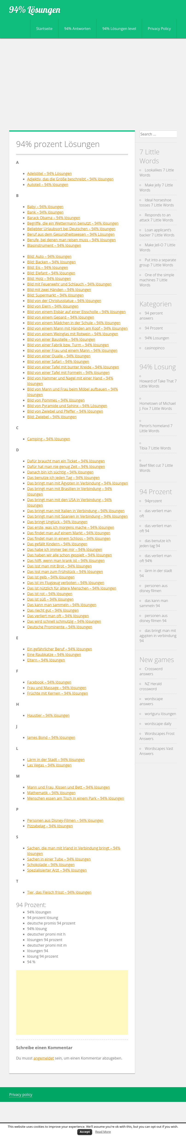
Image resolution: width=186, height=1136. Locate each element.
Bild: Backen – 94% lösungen (51, 261)
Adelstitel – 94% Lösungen (49, 173)
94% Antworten (77, 28)
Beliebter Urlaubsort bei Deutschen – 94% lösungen (71, 228)
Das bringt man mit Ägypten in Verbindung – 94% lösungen (77, 483)
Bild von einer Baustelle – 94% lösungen (61, 339)
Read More (103, 1132)
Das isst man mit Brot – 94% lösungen (59, 566)
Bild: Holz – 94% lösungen (49, 278)
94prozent (153, 500)
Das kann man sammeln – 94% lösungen (61, 604)
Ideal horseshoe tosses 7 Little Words (157, 202)
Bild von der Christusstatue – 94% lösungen (64, 300)
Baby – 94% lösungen (45, 206)
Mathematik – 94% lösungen (51, 792)
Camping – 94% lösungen (48, 438)
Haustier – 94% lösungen (48, 715)
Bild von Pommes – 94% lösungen (56, 400)
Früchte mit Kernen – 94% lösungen (57, 693)
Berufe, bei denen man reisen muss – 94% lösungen (71, 239)
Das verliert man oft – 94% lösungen (58, 615)
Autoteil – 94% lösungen (47, 184)
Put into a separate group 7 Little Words (158, 262)
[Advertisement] (93, 84)
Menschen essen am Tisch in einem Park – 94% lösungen (75, 798)
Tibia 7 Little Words (155, 448)
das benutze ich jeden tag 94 (155, 543)
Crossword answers (151, 671)
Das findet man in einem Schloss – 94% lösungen (68, 538)
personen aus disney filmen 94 (154, 618)
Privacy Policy (159, 28)
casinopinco (155, 347)
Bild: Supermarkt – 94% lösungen (55, 295)
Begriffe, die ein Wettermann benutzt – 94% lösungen (72, 223)
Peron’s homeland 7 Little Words (156, 428)
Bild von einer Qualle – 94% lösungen (58, 355)
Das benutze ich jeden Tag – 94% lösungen (63, 477)
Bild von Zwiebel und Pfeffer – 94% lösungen (65, 411)
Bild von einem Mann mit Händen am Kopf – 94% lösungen (77, 328)
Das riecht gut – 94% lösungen (53, 610)
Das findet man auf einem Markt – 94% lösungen (68, 532)
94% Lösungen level (119, 28)
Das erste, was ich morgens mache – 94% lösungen (70, 527)
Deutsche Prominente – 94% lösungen (59, 626)
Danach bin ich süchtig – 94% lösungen (60, 472)
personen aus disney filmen (154, 588)
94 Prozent (154, 328)
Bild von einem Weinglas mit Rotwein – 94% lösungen (72, 333)
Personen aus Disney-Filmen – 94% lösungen (65, 820)
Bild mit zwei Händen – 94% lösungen (59, 289)
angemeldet (43, 1058)
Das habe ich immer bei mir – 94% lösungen (64, 549)
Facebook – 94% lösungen (49, 682)
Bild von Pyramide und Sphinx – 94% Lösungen (67, 405)
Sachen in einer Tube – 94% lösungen (59, 859)
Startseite (44, 28)
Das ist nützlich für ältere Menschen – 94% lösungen (71, 588)
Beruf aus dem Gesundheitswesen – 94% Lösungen (71, 234)
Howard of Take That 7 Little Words (158, 384)
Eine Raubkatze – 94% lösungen (54, 654)
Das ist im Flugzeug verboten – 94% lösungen (65, 582)
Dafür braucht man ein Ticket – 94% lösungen (66, 461)
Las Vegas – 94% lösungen (49, 765)
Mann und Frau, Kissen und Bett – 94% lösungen (68, 787)
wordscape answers (151, 701)
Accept (85, 1132)
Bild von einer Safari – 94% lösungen (58, 361)
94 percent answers (151, 316)
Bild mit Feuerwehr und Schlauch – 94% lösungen (69, 284)
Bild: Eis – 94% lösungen (47, 267)
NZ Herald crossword (151, 686)
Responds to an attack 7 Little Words (156, 217)
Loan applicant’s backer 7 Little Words (157, 232)
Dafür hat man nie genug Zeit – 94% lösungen (66, 466)
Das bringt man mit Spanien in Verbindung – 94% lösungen (77, 516)
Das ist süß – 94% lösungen (50, 599)
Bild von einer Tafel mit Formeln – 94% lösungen (68, 372)
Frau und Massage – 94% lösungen (56, 687)
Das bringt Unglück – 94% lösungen (57, 521)
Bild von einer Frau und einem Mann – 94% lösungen (72, 350)
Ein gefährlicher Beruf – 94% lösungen (59, 649)
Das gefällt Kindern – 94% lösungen (57, 543)
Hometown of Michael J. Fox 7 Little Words (158, 406)
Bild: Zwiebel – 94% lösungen (51, 416)
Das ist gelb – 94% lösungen (51, 577)
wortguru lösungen (160, 713)
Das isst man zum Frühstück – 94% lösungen (65, 571)
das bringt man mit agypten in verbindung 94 (158, 635)
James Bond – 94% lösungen (51, 737)
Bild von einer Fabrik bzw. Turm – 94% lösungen (68, 344)
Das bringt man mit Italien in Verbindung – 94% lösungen (76, 510)
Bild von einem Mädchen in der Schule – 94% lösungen (73, 322)
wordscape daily (158, 723)
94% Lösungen (34, 9)
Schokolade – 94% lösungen (51, 864)
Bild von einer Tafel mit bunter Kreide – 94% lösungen (73, 367)
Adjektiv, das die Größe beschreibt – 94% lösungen (70, 179)
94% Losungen (157, 338)
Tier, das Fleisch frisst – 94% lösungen (59, 892)
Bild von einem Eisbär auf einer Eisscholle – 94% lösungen (76, 311)
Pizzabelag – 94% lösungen (50, 825)
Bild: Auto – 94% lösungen (49, 256)
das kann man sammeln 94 (154, 603)
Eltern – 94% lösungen (46, 660)
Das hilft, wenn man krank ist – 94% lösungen (66, 560)
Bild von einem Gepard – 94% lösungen (60, 317)
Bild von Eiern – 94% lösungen (52, 306)
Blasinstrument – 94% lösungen (54, 245)
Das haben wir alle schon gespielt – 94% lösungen (69, 555)
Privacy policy (20, 1094)
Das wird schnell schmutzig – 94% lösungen (64, 621)
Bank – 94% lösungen (45, 212)
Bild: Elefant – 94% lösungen (51, 273)
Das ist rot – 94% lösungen (49, 593)
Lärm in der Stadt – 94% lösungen (55, 759)
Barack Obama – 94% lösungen (53, 217)
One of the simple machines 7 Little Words (157, 280)
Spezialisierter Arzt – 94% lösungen (57, 870)
